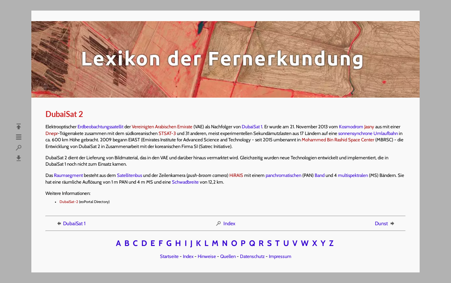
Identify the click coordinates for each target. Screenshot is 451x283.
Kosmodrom (351, 126)
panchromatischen (283, 175)
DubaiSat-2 (69, 201)
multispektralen (353, 175)
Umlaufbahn (385, 133)
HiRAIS (236, 175)
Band (320, 175)
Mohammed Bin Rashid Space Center (338, 139)
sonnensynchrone (355, 133)
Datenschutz (252, 256)
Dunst (385, 223)
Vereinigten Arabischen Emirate (162, 126)
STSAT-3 (167, 133)
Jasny (369, 126)
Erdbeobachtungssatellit (100, 126)
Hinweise (207, 256)
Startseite (169, 256)
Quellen (228, 256)
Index (225, 223)
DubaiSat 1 (252, 126)
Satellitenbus (129, 175)
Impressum (280, 256)
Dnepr (51, 133)
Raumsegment (68, 175)
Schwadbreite (185, 182)
